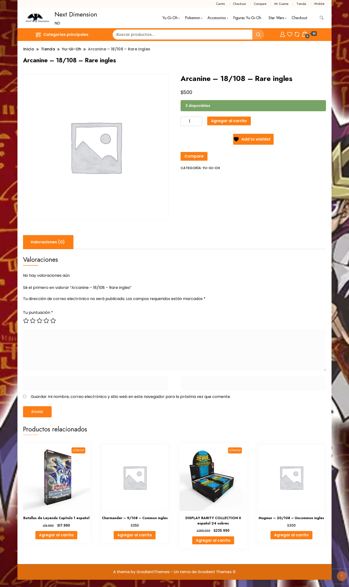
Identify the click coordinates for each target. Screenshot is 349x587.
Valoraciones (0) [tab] (48, 242)
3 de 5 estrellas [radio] (39, 321)
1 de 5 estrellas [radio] (26, 321)
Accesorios (216, 18)
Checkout (239, 3)
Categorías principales (62, 34)
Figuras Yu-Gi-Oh (247, 18)
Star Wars (276, 18)
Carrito (220, 3)
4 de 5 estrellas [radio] (46, 321)
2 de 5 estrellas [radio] (33, 321)
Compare (260, 3)
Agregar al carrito (229, 121)
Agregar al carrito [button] (56, 535)
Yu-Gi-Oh (170, 18)
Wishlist (319, 3)
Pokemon (192, 18)
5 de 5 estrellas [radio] (53, 321)
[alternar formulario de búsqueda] (321, 17)
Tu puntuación (38, 312)
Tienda (301, 3)
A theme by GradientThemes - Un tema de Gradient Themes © (174, 572)
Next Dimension (76, 14)
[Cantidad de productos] (191, 121)
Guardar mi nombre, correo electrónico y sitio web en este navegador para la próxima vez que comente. (131, 396)
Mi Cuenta (281, 3)
